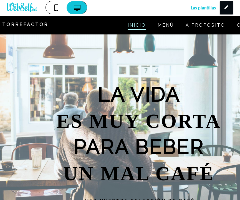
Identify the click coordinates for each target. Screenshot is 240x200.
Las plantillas (203, 8)
